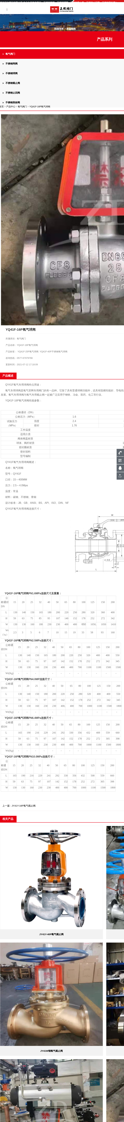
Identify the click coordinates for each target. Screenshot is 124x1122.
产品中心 (10, 106)
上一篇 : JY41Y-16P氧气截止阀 (19, 805)
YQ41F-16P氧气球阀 (39, 106)
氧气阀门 (22, 106)
